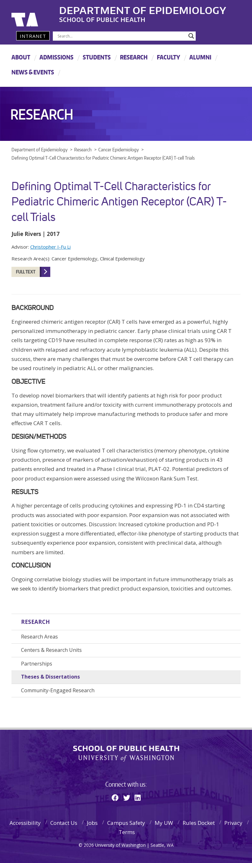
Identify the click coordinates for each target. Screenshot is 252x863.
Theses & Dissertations (50, 676)
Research (134, 57)
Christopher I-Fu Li (50, 247)
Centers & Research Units (51, 649)
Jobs (92, 822)
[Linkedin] (138, 797)
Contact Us (63, 822)
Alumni (200, 57)
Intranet (33, 36)
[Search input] (121, 35)
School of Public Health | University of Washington (126, 754)
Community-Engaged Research (57, 690)
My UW (164, 822)
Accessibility (25, 822)
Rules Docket (199, 822)
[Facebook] (115, 797)
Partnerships (36, 663)
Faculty (168, 57)
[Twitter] (126, 797)
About (20, 57)
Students (97, 57)
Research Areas (39, 636)
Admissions (56, 57)
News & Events (32, 72)
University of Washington (37, 14)
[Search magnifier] (191, 35)
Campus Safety (126, 822)
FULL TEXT (25, 271)
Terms (127, 832)
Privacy (233, 822)
